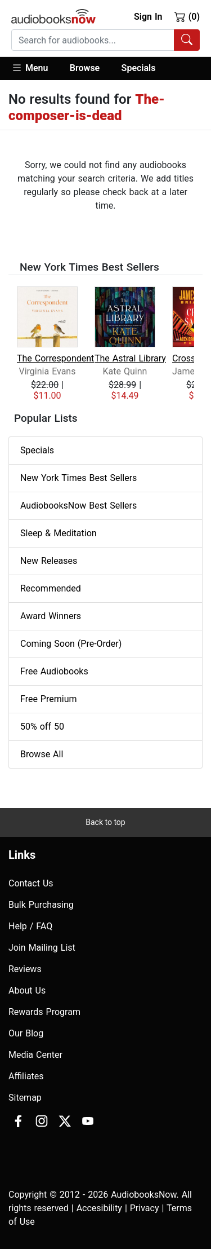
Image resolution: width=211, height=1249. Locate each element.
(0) (187, 16)
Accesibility (99, 1208)
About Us (27, 990)
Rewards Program (44, 1012)
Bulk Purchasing (41, 904)
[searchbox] (92, 40)
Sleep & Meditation (58, 533)
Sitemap (25, 1097)
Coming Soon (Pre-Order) (71, 643)
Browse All (41, 754)
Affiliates (26, 1076)
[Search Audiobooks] (187, 40)
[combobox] (105, 40)
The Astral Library (130, 358)
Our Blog (25, 1033)
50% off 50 (42, 726)
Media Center (35, 1054)
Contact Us (30, 883)
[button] (35, 68)
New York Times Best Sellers (78, 478)
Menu (29, 67)
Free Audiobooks (54, 671)
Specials (139, 68)
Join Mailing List (41, 947)
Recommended (50, 588)
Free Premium (48, 699)
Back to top (105, 822)
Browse (85, 68)
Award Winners (50, 616)
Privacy (144, 1208)
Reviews (25, 969)
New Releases (48, 560)
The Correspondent (55, 358)
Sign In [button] (148, 16)
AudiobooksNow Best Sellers (78, 505)
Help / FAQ (30, 926)
